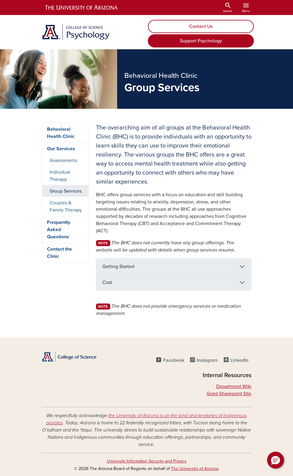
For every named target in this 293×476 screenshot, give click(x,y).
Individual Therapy (60, 175)
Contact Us (201, 26)
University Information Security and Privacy (146, 461)
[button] (275, 460)
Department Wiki (233, 386)
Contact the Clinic (59, 252)
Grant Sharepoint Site (229, 394)
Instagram (207, 360)
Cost (107, 282)
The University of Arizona (194, 468)
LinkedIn (239, 360)
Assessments (63, 160)
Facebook (173, 360)
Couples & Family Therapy (66, 206)
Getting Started (118, 267)
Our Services (61, 149)
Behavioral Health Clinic (61, 132)
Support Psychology (201, 41)
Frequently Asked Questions (58, 229)
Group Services (66, 191)
